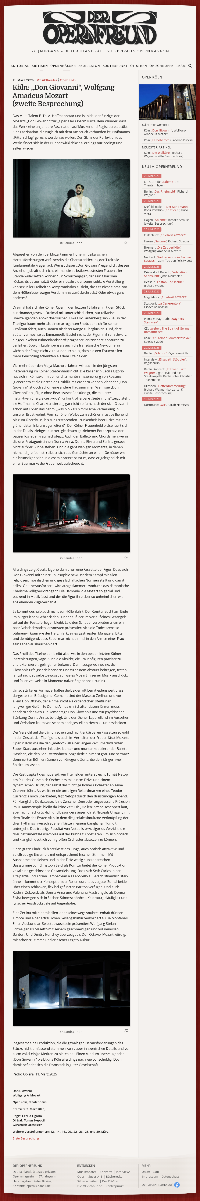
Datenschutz (170, 1177)
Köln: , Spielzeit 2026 (167, 340)
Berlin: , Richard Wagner (166, 193)
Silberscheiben (88, 1181)
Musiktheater (46, 80)
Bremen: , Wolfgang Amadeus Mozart (162, 249)
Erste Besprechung (26, 1138)
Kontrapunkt (115, 65)
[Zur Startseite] (100, 28)
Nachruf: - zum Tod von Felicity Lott (168, 259)
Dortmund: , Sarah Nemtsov (166, 405)
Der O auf (157, 1185)
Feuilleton (89, 65)
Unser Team (150, 1172)
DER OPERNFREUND (27, 1165)
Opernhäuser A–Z (89, 1177)
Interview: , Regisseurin (165, 361)
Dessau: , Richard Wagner (164, 284)
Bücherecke (114, 1177)
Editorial (20, 65)
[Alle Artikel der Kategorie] (167, 102)
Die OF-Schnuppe (89, 1186)
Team (181, 65)
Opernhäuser (63, 65)
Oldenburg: (165, 235)
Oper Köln (68, 80)
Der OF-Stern (111, 1181)
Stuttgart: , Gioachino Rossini (163, 305)
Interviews (123, 1172)
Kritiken (40, 65)
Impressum (150, 1177)
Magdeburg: (165, 297)
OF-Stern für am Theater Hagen (161, 183)
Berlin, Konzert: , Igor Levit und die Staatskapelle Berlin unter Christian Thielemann (168, 375)
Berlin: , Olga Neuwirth (166, 353)
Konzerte (106, 1172)
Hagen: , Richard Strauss (166, 241)
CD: (167, 330)
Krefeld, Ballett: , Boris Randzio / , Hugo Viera (166, 210)
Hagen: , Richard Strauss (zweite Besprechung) (166, 221)
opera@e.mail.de (38, 1186)
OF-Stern (138, 65)
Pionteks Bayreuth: (164, 320)
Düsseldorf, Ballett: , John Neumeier (165, 274)
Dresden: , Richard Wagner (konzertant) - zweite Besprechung (165, 389)
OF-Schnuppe (162, 65)
